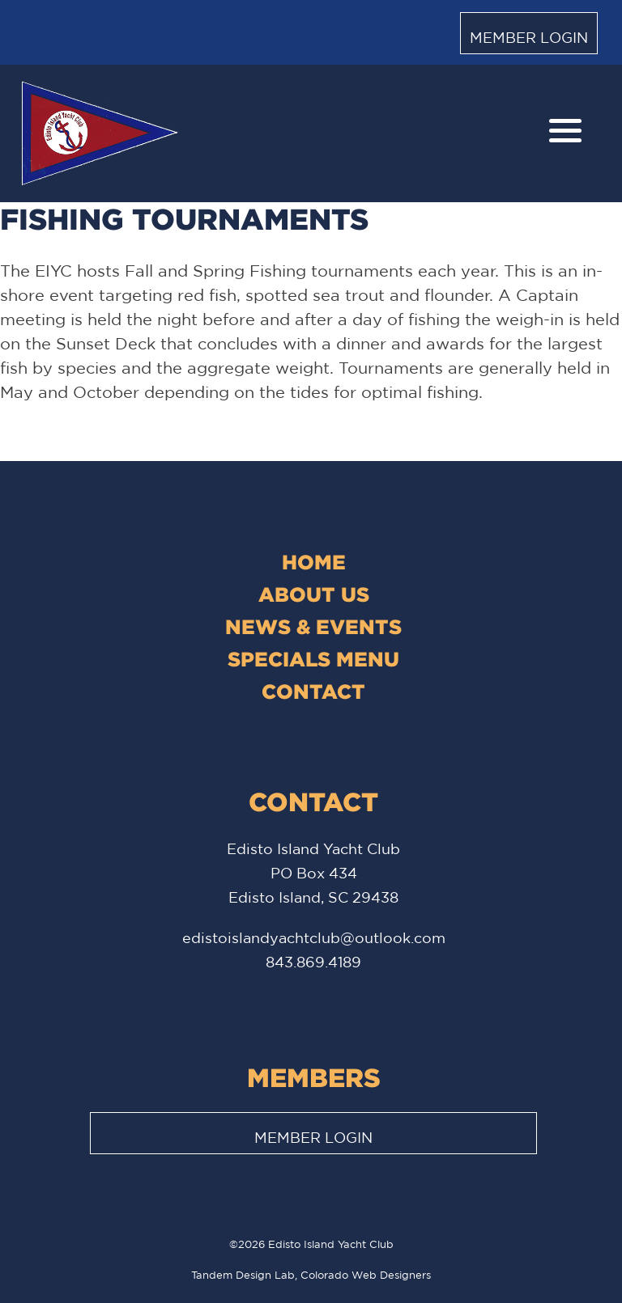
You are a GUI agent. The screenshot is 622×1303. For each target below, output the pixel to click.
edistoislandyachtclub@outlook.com (313, 937)
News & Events (313, 626)
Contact (313, 691)
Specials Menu (313, 659)
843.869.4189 (313, 962)
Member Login (529, 37)
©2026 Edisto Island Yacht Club (311, 1244)
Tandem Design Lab (243, 1275)
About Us (313, 594)
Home (314, 562)
